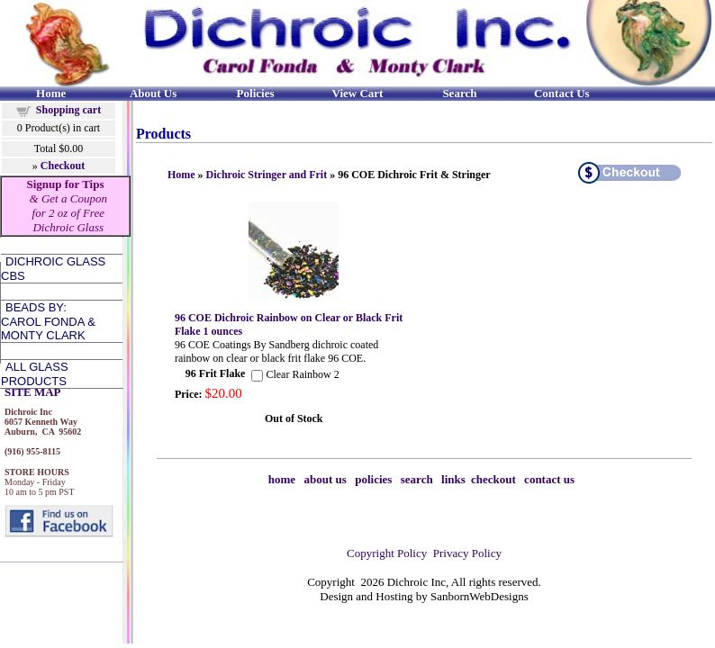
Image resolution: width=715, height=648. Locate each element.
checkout (493, 479)
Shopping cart (68, 110)
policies (373, 479)
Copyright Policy (387, 553)
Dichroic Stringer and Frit (267, 174)
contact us (549, 479)
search (417, 479)
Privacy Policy (467, 553)
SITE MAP (32, 392)
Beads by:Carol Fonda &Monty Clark (48, 321)
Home (181, 174)
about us (325, 479)
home (281, 479)
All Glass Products (34, 374)
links (453, 479)
